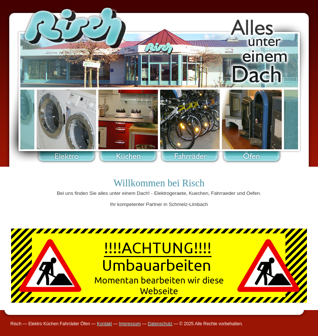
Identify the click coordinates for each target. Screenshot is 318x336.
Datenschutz (160, 323)
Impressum (130, 323)
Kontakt (104, 323)
